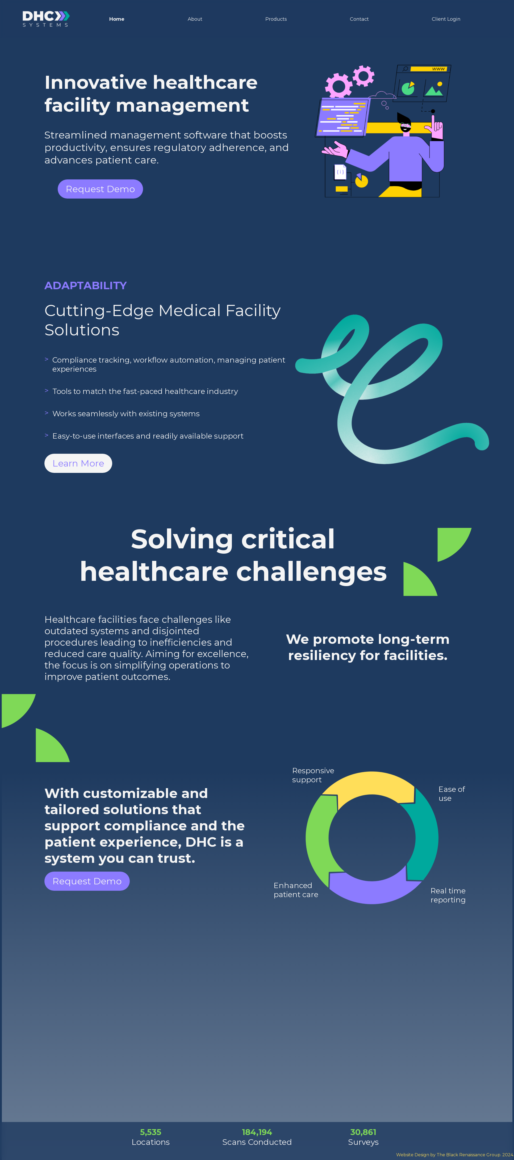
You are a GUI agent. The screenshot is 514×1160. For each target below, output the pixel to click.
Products (276, 19)
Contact (359, 19)
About (195, 19)
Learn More (78, 463)
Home (116, 19)
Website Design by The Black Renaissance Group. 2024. (455, 1154)
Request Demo (100, 189)
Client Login (446, 19)
